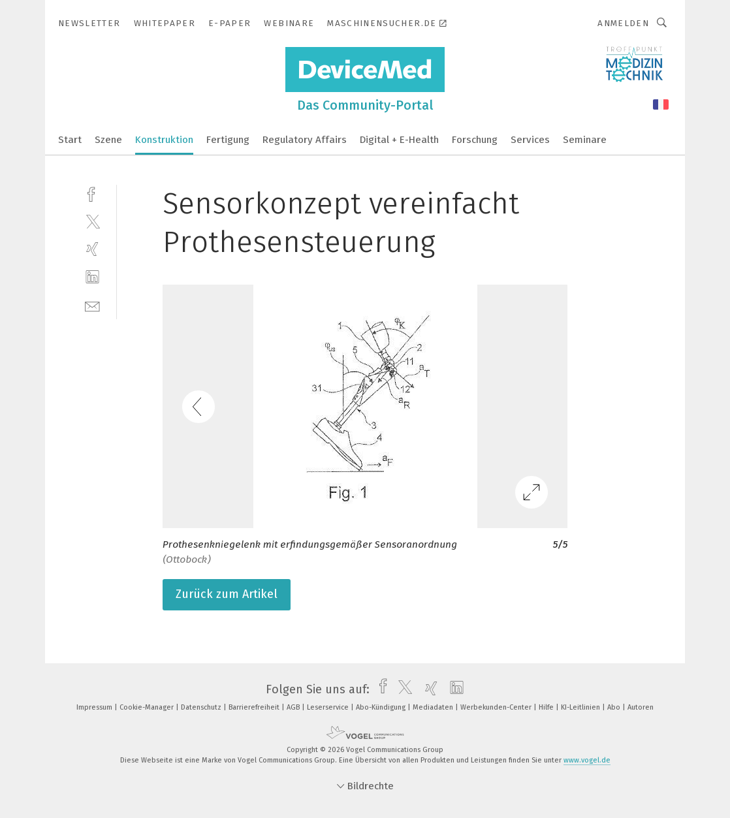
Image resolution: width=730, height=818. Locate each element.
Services (530, 140)
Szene (108, 140)
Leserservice (329, 707)
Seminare (585, 140)
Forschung (475, 140)
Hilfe (547, 707)
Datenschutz (202, 707)
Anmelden (623, 23)
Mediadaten (434, 707)
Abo (614, 707)
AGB (294, 707)
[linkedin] (92, 277)
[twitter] (92, 221)
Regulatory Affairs (304, 140)
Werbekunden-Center (496, 707)
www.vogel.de (587, 760)
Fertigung (227, 140)
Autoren (640, 707)
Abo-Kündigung (381, 707)
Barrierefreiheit (255, 707)
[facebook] (92, 193)
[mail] (92, 305)
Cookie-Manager (147, 707)
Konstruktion (164, 140)
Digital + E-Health (399, 140)
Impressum (95, 707)
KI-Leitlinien (581, 707)
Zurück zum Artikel (227, 594)
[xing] (92, 249)
